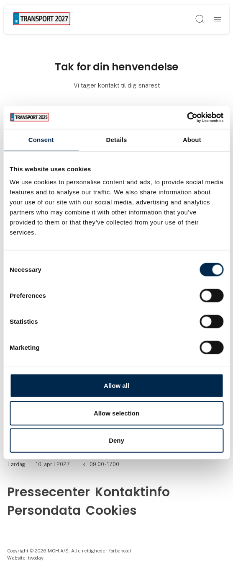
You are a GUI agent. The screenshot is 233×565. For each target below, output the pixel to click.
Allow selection (116, 412)
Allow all (116, 385)
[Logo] (42, 19)
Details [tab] (116, 139)
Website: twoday (25, 558)
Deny (116, 440)
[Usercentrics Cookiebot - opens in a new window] (186, 117)
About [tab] (192, 139)
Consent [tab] (41, 139)
